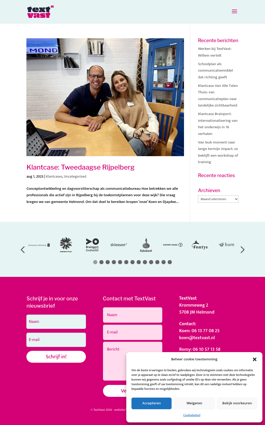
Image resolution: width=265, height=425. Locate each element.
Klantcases (54, 176)
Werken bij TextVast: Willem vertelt (214, 52)
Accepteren (151, 403)
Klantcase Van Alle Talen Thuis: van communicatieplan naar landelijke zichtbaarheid (218, 95)
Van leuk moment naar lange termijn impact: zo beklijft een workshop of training (218, 152)
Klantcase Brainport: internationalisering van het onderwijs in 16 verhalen (218, 124)
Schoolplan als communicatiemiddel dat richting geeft (215, 70)
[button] (254, 359)
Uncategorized (75, 176)
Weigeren (194, 403)
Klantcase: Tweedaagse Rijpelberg (80, 167)
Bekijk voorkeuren (237, 403)
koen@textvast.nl (197, 338)
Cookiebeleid (191, 415)
